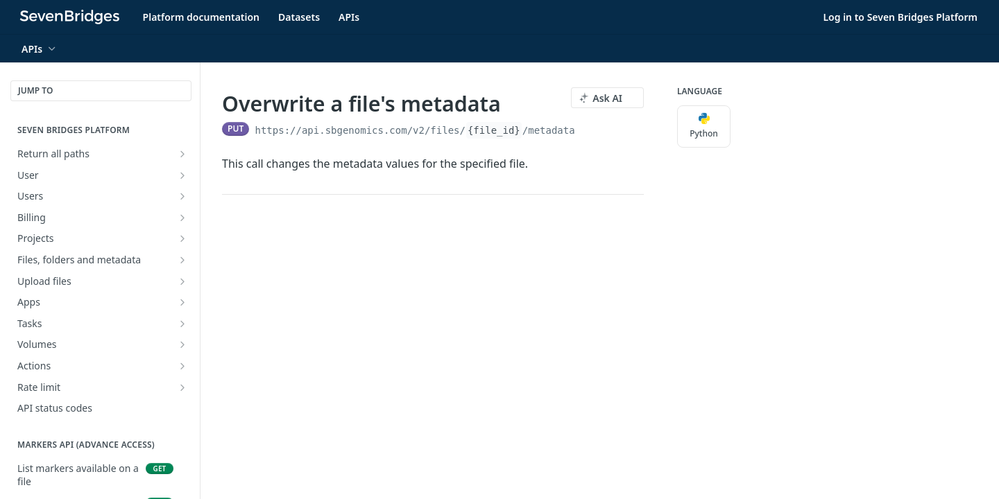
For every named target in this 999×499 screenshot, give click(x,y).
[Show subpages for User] (182, 175)
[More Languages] (744, 126)
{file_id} (494, 130)
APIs (349, 17)
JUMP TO (35, 90)
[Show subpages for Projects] (182, 238)
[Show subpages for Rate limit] (182, 387)
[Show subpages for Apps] (182, 302)
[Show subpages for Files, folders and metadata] (182, 259)
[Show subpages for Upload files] (182, 281)
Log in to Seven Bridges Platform (900, 17)
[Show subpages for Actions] (182, 365)
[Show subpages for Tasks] (182, 323)
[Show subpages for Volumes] (182, 344)
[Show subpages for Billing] (182, 217)
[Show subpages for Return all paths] (182, 153)
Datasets (299, 17)
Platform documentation (201, 17)
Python (704, 126)
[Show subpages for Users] (182, 196)
